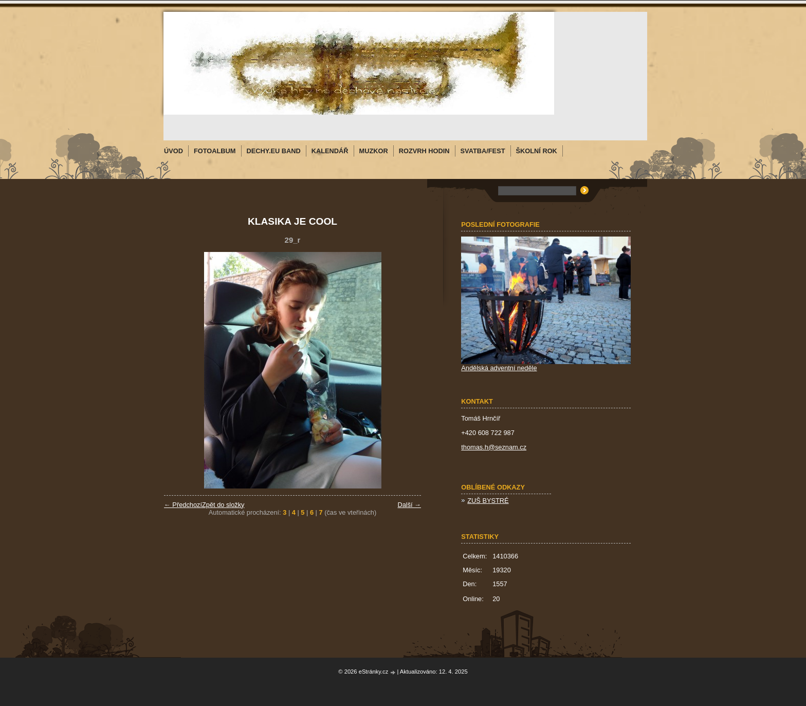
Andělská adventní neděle (499, 368)
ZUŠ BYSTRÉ (487, 500)
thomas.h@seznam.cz (493, 447)
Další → (409, 505)
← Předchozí (183, 505)
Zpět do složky (223, 505)
